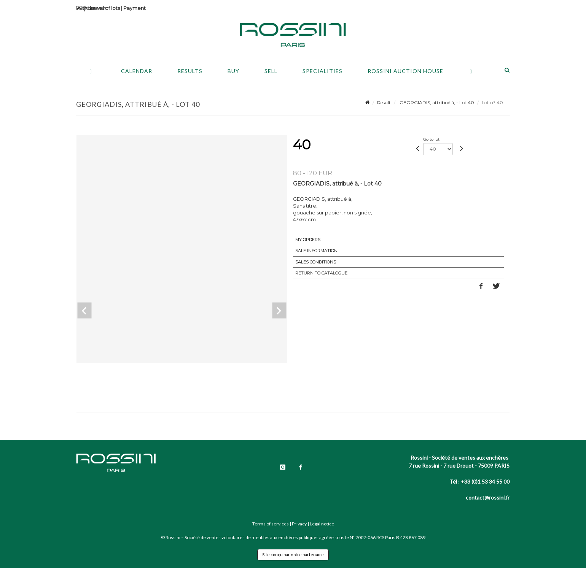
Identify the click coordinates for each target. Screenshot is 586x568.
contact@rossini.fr (488, 497)
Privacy (299, 524)
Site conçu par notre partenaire (293, 554)
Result (384, 102)
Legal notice (322, 524)
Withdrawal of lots (98, 8)
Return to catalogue (321, 273)
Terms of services (270, 524)
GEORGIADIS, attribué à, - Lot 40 (436, 102)
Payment (134, 8)
